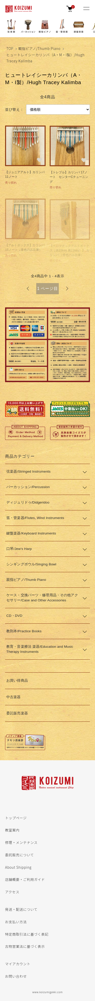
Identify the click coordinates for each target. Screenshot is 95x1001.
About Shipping (18, 867)
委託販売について (19, 854)
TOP (9, 48)
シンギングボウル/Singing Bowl (31, 564)
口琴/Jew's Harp (19, 549)
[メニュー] (86, 9)
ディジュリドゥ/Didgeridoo (27, 502)
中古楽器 (13, 697)
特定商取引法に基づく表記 (26, 934)
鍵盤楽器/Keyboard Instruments (31, 533)
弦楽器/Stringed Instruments (28, 471)
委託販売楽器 (17, 713)
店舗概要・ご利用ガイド (25, 879)
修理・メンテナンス (21, 842)
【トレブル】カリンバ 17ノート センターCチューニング (69, 177)
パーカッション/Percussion (28, 487)
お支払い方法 (16, 921)
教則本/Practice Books (24, 631)
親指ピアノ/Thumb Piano (39, 48)
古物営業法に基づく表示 (25, 946)
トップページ (16, 817)
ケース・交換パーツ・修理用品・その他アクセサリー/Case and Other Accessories (42, 597)
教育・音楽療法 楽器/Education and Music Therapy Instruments (39, 649)
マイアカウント (17, 963)
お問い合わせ (16, 976)
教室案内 (12, 829)
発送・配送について (21, 909)
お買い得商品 (17, 680)
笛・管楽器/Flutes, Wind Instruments (35, 518)
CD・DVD (14, 616)
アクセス (12, 891)
